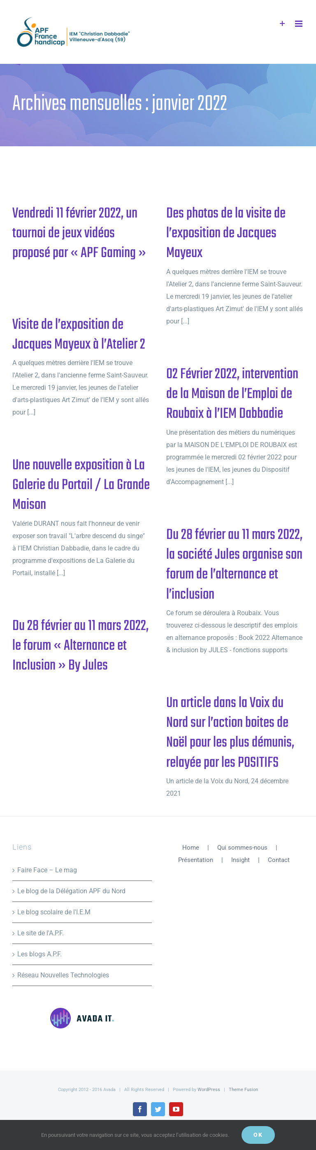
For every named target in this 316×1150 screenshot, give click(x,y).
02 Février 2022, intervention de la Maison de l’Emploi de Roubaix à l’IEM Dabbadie (232, 394)
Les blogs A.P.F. (39, 954)
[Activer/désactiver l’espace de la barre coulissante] (282, 23)
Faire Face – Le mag (47, 870)
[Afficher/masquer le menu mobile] (299, 23)
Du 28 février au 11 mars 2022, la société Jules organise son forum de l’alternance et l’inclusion (234, 565)
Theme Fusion (243, 1089)
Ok (258, 1134)
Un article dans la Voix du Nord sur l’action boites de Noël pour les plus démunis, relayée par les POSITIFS (230, 733)
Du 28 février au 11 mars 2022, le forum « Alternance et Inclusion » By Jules (80, 646)
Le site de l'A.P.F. (40, 933)
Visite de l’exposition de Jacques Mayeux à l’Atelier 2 (78, 335)
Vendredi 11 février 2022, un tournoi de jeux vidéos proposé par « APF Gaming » (79, 233)
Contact (279, 860)
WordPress (209, 1089)
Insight (240, 860)
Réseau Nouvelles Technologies (63, 975)
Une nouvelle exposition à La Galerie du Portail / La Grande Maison (81, 485)
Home (190, 847)
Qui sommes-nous (242, 847)
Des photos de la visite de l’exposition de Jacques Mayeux (226, 233)
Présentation (195, 860)
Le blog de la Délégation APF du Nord (71, 891)
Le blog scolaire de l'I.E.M (54, 912)
